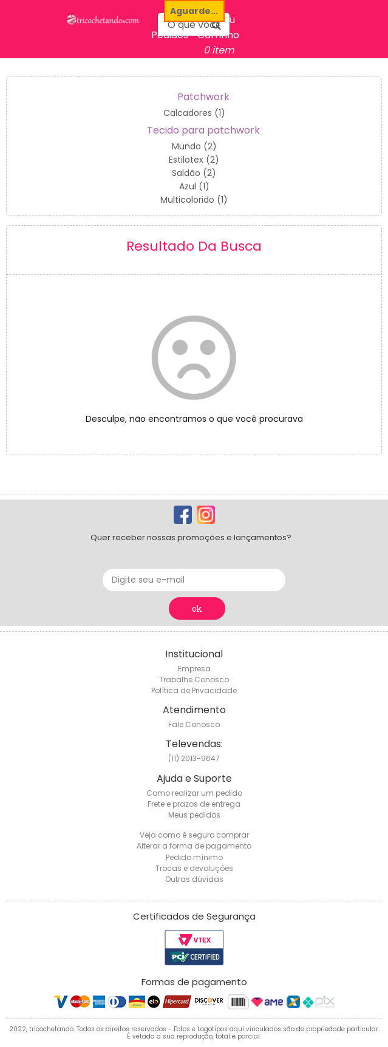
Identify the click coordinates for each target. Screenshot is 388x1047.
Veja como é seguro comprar (194, 835)
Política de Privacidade (194, 690)
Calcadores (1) (194, 113)
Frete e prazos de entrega (194, 804)
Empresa (194, 668)
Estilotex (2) (194, 160)
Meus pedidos (194, 815)
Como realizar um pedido (194, 793)
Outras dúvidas (194, 879)
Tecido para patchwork (203, 130)
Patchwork (203, 97)
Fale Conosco (194, 724)
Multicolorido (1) (194, 200)
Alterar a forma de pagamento (194, 846)
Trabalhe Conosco (194, 679)
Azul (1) (194, 186)
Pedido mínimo (194, 857)
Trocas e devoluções (194, 868)
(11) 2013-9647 (194, 758)
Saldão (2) (194, 173)
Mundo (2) (194, 146)
